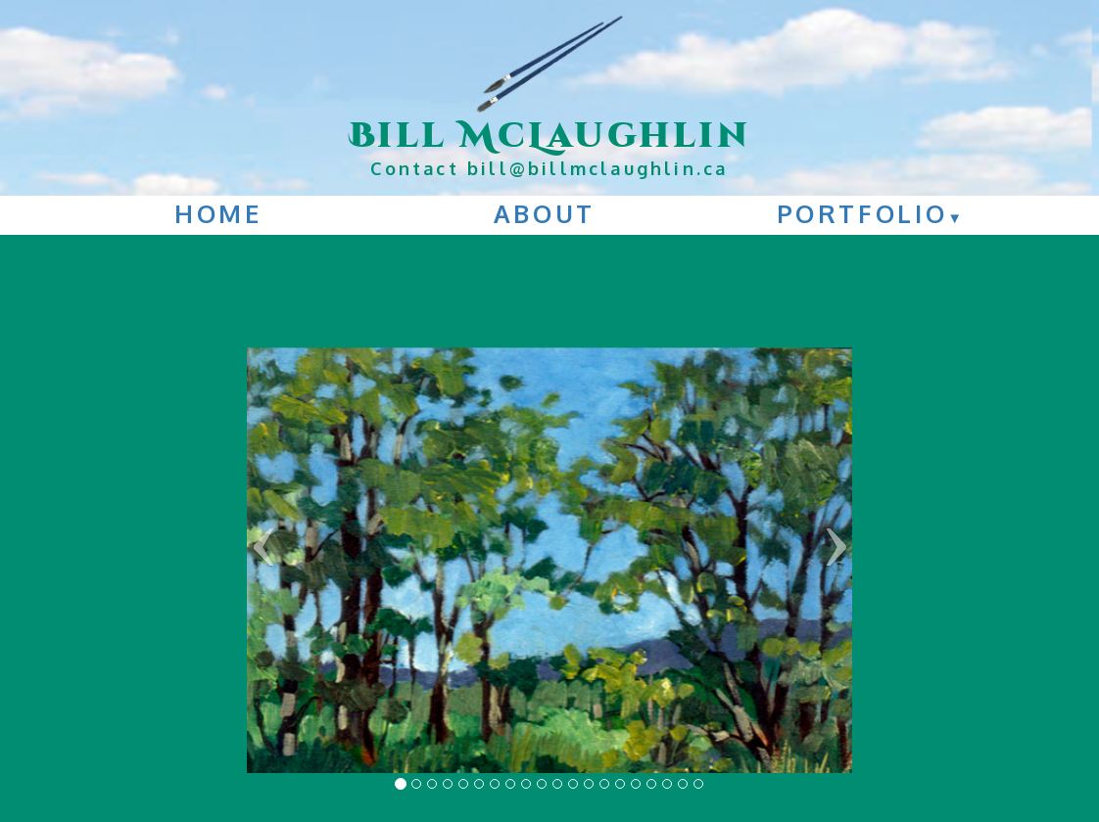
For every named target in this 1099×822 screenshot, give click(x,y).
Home (218, 213)
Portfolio (871, 213)
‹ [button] (263, 536)
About (545, 213)
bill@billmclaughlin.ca (597, 168)
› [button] (836, 536)
